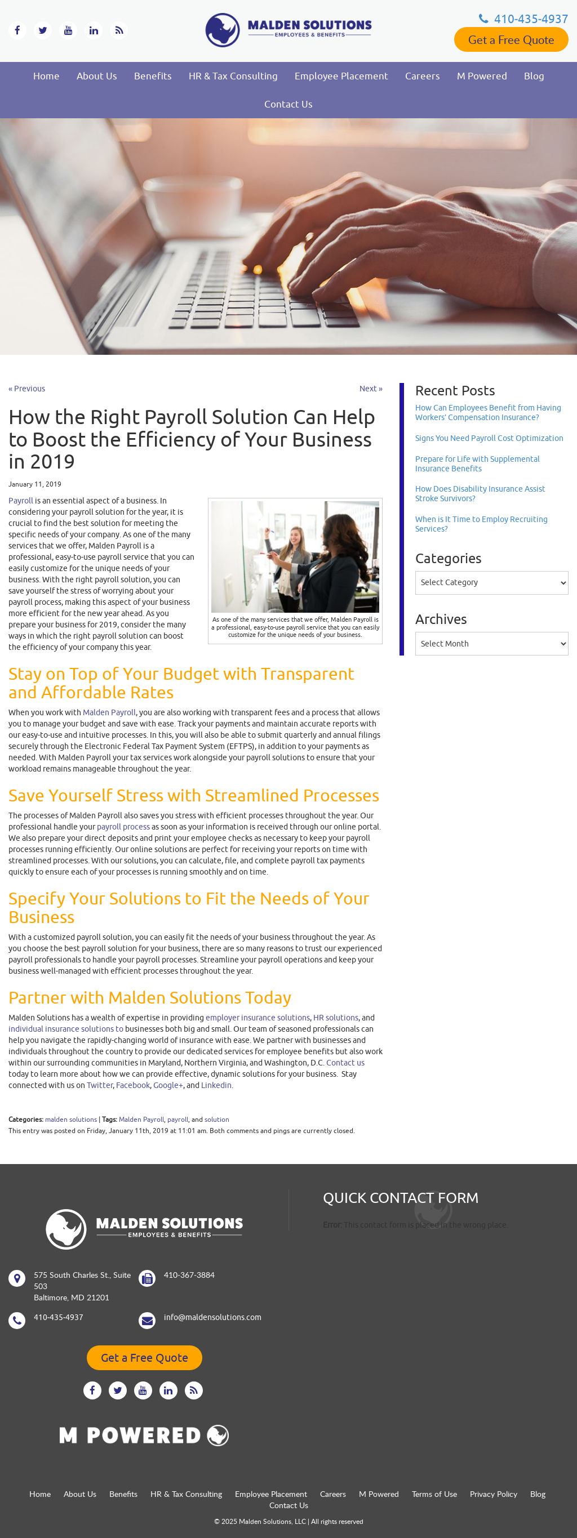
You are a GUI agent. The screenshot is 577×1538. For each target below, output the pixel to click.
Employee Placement (341, 76)
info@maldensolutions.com (212, 1317)
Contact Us (288, 104)
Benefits (153, 76)
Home (46, 76)
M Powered (482, 76)
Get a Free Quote (511, 39)
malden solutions (71, 1119)
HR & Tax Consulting (233, 76)
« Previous (26, 388)
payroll (177, 1119)
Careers (422, 76)
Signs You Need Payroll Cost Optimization (489, 438)
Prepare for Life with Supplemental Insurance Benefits (477, 463)
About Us (97, 76)
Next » (371, 388)
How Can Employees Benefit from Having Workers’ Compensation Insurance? (488, 412)
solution (217, 1119)
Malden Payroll (141, 1119)
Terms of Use (434, 1493)
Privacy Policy (493, 1493)
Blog (534, 76)
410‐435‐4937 (524, 18)
